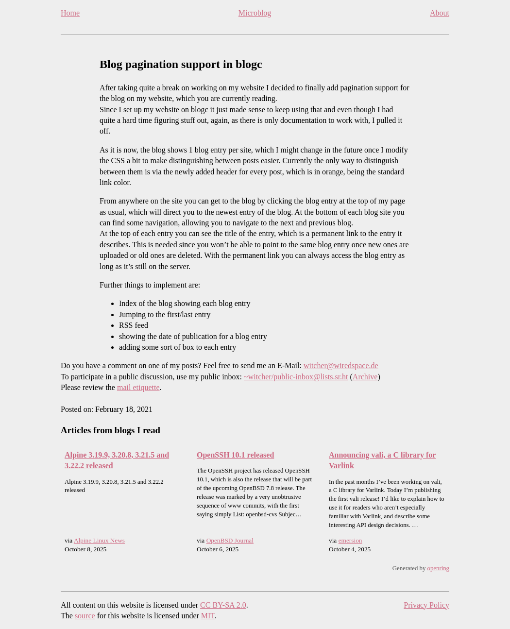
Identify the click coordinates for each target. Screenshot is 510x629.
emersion (350, 540)
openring (438, 568)
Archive (365, 377)
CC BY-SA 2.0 (223, 605)
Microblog (255, 13)
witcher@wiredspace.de (341, 365)
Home (70, 13)
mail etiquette (138, 387)
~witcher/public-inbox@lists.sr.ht (296, 377)
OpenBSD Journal (230, 540)
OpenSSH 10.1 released (235, 455)
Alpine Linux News (99, 540)
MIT (208, 616)
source (85, 616)
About (439, 13)
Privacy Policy (426, 605)
